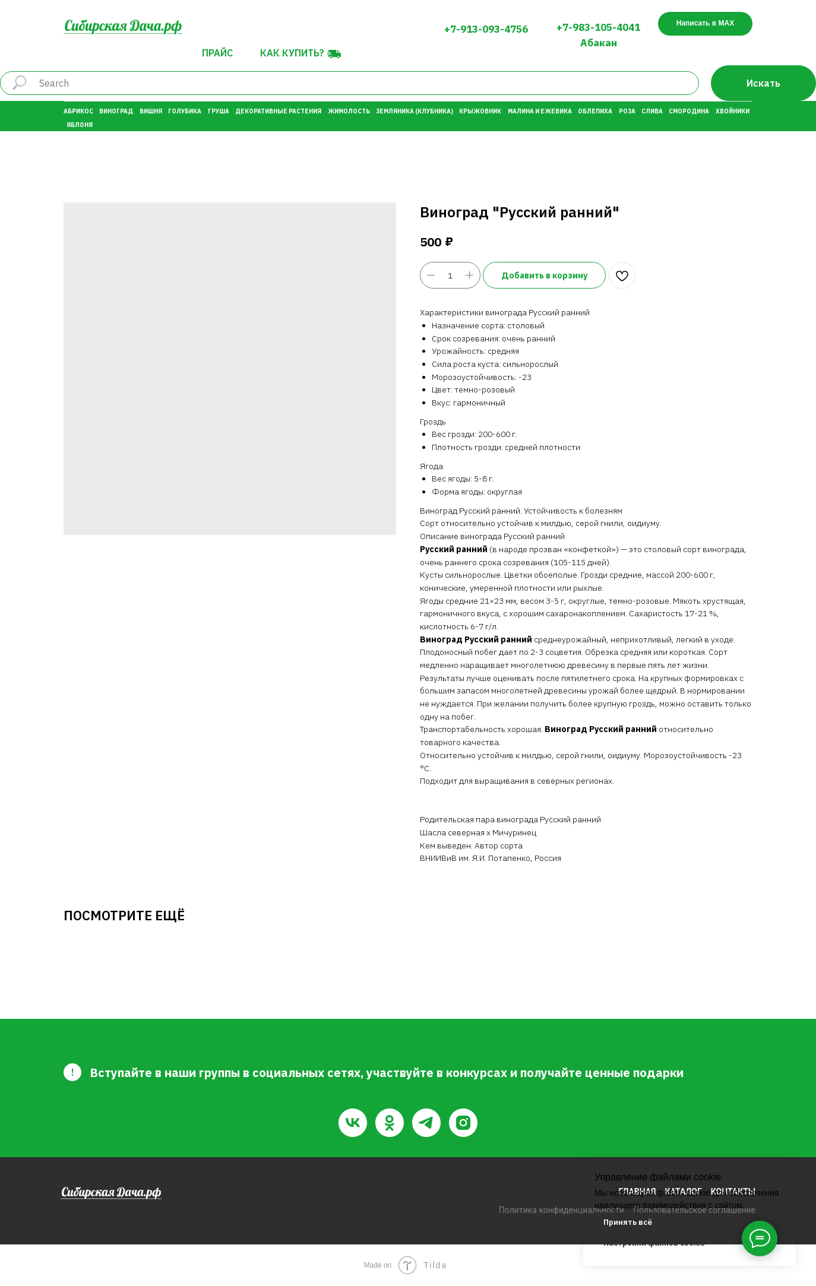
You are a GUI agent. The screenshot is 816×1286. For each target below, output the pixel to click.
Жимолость (349, 111)
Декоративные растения (278, 111)
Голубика (184, 111)
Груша (218, 111)
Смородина (689, 111)
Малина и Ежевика (540, 111)
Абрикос (78, 111)
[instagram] (463, 1122)
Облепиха (595, 111)
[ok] (389, 1122)
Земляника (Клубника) (414, 111)
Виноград (116, 111)
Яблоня (80, 125)
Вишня (151, 111)
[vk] (353, 1122)
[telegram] (426, 1122)
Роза (627, 111)
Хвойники (732, 111)
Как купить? (292, 53)
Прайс (217, 53)
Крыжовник (480, 111)
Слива (652, 111)
